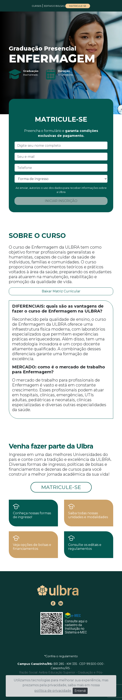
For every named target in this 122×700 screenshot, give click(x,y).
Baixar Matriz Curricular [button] (61, 291)
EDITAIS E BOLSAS (54, 6)
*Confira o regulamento (61, 656)
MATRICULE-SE (77, 6)
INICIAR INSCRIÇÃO (61, 201)
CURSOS (36, 6)
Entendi (80, 691)
